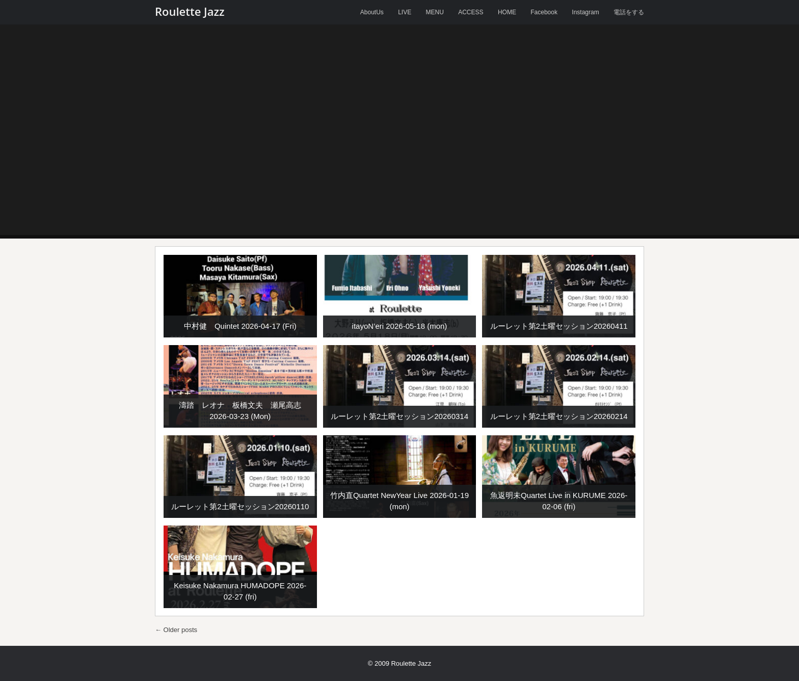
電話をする (629, 12)
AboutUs (372, 12)
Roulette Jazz (189, 11)
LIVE (404, 12)
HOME (507, 12)
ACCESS (470, 12)
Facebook (543, 12)
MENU (435, 12)
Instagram (585, 12)
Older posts (176, 630)
